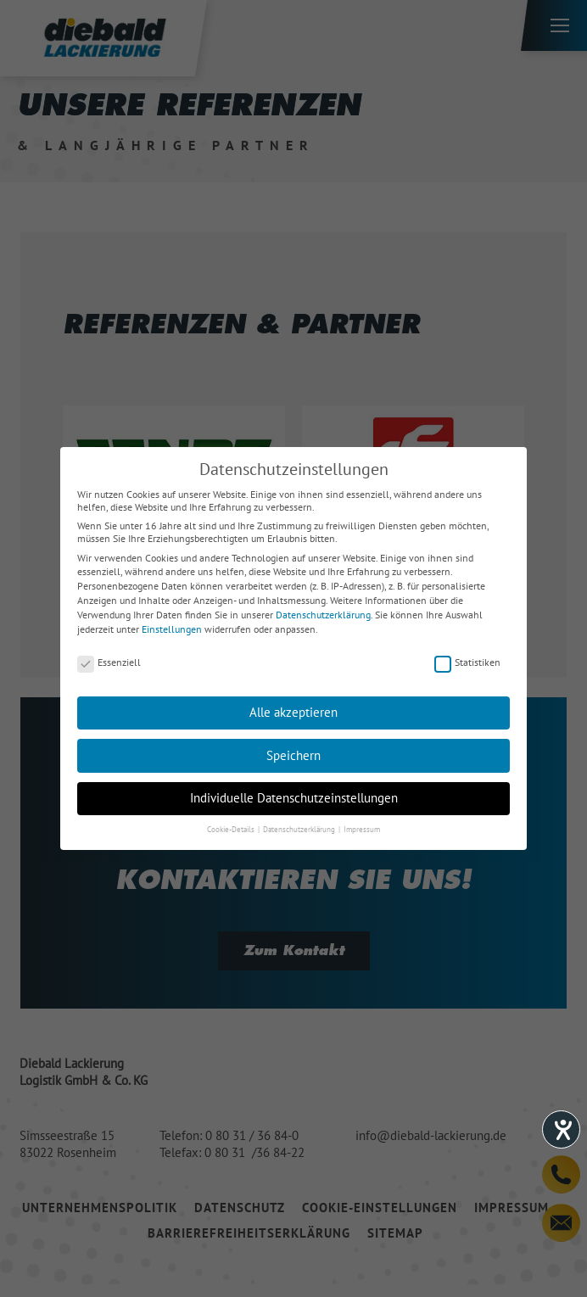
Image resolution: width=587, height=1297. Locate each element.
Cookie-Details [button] (231, 829)
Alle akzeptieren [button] (293, 712)
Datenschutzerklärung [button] (300, 829)
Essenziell (109, 662)
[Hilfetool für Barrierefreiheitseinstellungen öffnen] (561, 1129)
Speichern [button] (293, 755)
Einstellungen (172, 629)
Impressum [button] (362, 829)
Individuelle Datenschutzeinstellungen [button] (294, 798)
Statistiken (467, 662)
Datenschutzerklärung (323, 614)
